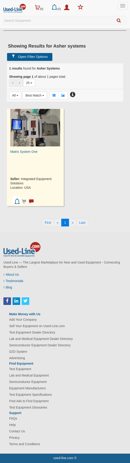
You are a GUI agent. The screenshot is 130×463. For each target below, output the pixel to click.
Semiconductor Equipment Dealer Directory (40, 345)
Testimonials (13, 281)
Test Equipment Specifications (30, 394)
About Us (11, 274)
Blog (7, 287)
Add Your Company (23, 319)
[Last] (82, 222)
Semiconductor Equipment (28, 382)
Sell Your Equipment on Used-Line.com (37, 326)
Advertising (17, 358)
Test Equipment (20, 369)
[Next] (73, 222)
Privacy (14, 437)
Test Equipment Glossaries (28, 407)
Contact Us (17, 431)
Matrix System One (23, 151)
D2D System (18, 351)
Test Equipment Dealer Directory (32, 332)
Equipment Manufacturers (27, 388)
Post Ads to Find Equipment (29, 401)
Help (12, 425)
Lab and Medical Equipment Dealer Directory (41, 339)
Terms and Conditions (24, 444)
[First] (48, 222)
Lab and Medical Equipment (29, 375)
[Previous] (57, 222)
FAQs (13, 418)
